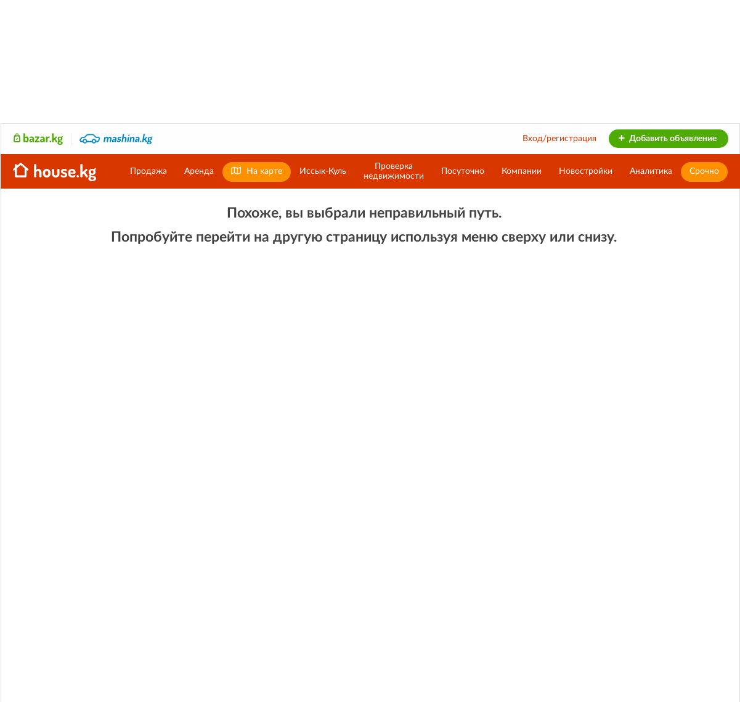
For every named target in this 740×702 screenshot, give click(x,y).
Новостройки (585, 171)
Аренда (199, 171)
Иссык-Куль (322, 171)
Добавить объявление (667, 138)
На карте (256, 171)
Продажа (148, 171)
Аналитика (651, 171)
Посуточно (462, 171)
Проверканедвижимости (394, 171)
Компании (522, 171)
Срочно (704, 171)
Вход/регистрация (559, 138)
